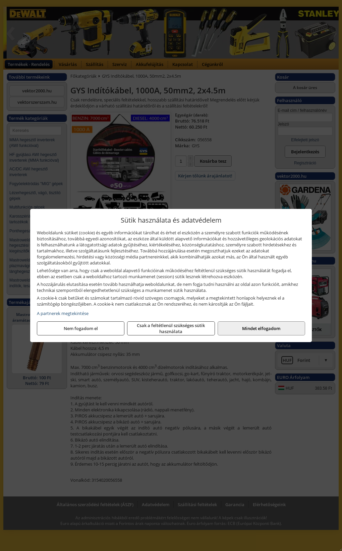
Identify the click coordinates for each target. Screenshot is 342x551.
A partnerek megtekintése (63, 313)
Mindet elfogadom (261, 328)
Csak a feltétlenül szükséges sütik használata (171, 328)
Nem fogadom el (81, 328)
